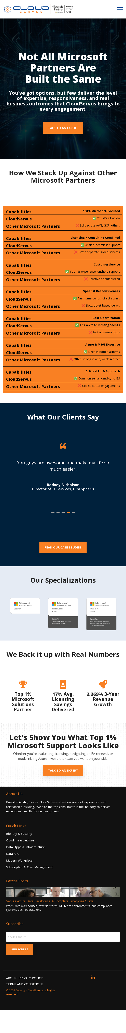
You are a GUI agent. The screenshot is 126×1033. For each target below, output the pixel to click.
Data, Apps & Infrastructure (25, 870)
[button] (120, 9)
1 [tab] (53, 537)
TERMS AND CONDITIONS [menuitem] (24, 1007)
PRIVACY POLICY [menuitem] (31, 1001)
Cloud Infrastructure (20, 863)
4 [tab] (69, 537)
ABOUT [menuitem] (11, 1001)
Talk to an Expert (63, 128)
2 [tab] (58, 537)
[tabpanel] (63, 486)
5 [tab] (74, 537)
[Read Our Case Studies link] (63, 570)
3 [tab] (64, 537)
